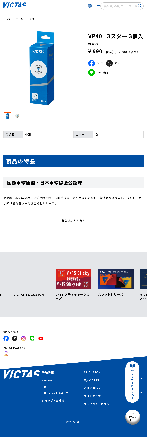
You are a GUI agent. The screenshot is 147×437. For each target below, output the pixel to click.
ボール (19, 19)
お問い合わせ (92, 388)
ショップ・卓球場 (53, 401)
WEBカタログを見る (132, 384)
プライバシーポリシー (98, 404)
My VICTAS (91, 380)
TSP (46, 386)
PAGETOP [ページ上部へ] (132, 418)
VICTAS (48, 380)
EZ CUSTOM (92, 372)
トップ (7, 19)
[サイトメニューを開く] (97, 6)
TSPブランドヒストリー (57, 392)
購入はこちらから (74, 220)
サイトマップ (92, 396)
